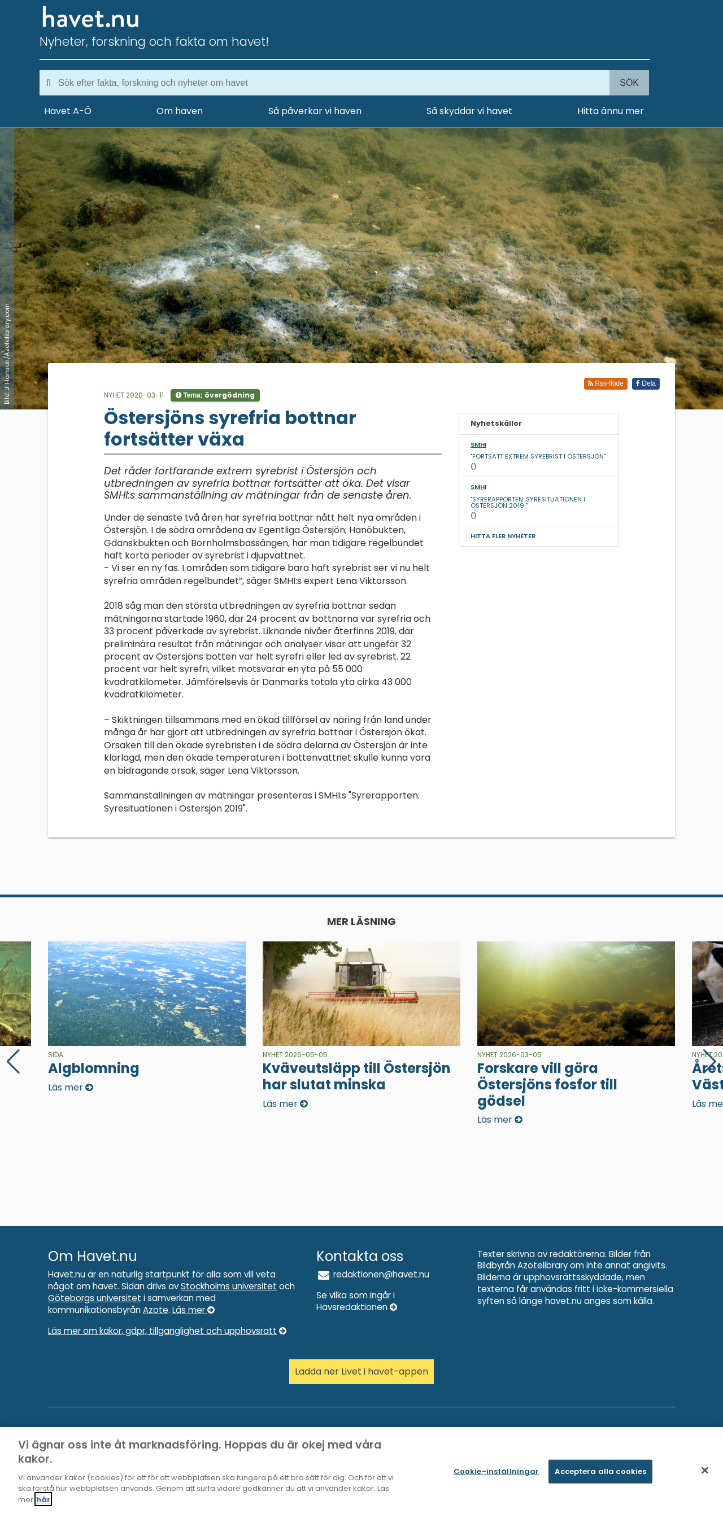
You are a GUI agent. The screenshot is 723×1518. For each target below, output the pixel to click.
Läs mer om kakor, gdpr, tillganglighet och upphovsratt (167, 1331)
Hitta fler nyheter (503, 535)
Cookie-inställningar (496, 1477)
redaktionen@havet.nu (372, 1274)
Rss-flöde (606, 383)
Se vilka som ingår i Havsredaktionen (356, 1301)
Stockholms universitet (229, 1286)
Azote (155, 1310)
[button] (709, 1061)
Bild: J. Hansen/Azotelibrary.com (6, 353)
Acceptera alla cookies (600, 1477)
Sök (629, 83)
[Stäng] (704, 1476)
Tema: (215, 395)
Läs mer (193, 1310)
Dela (646, 383)
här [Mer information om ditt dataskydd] (43, 1505)
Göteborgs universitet (94, 1298)
